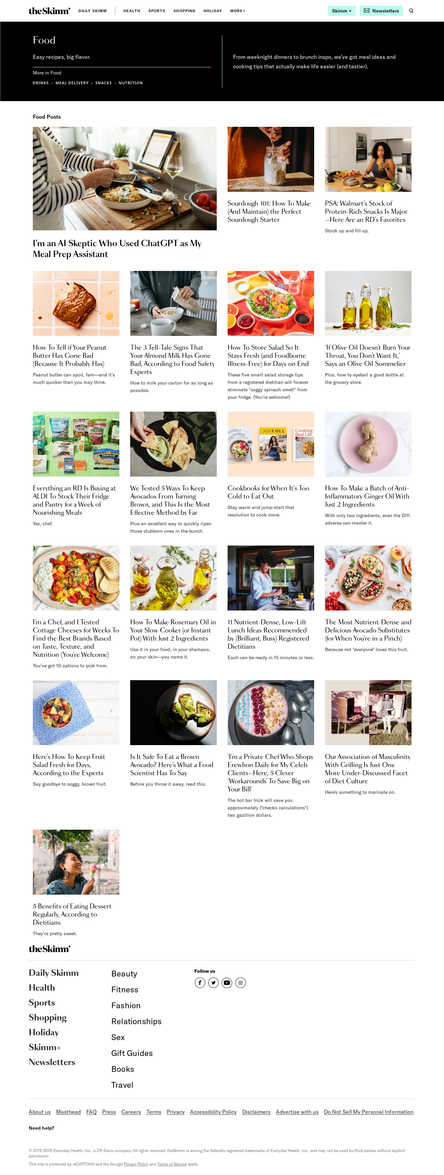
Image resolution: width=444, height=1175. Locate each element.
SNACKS (103, 82)
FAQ (91, 1111)
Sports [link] (157, 10)
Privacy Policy (136, 1164)
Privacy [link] (176, 1111)
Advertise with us (297, 1111)
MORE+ (238, 10)
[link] (49, 10)
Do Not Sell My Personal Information (369, 1111)
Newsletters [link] (52, 1063)
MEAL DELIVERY (72, 82)
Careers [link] (131, 1111)
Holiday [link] (213, 10)
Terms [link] (153, 1111)
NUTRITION (131, 82)
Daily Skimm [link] (92, 10)
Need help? (41, 1128)
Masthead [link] (68, 1111)
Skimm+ (45, 1048)
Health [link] (131, 10)
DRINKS (41, 82)
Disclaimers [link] (256, 1111)
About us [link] (40, 1111)
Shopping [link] (184, 10)
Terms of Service (172, 1164)
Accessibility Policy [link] (213, 1111)
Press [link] (109, 1111)
